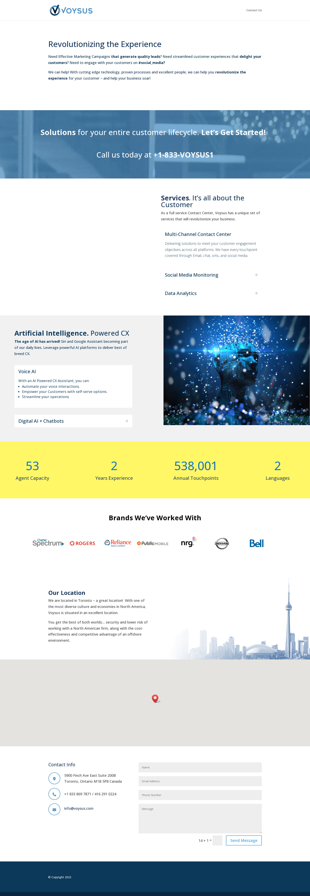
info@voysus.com (79, 808)
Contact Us (254, 10)
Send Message (243, 840)
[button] (156, 698)
